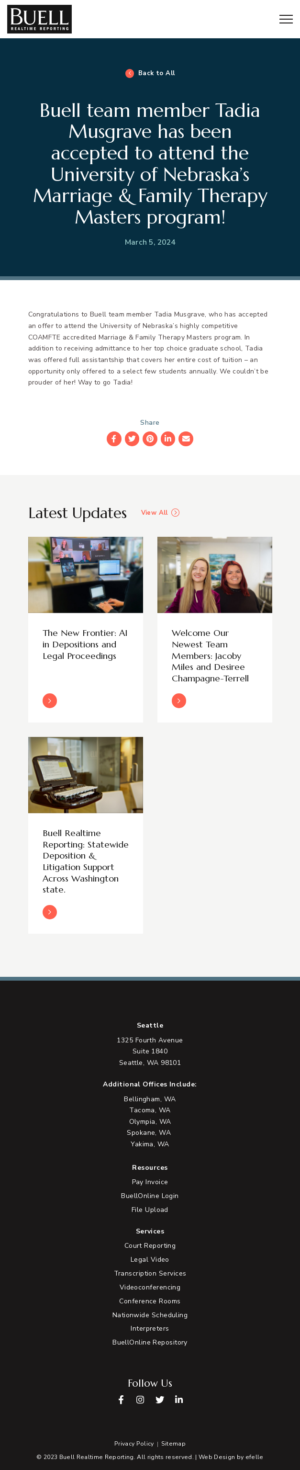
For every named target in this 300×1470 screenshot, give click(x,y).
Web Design (217, 1457)
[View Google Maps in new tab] (150, 1051)
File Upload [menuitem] (150, 1209)
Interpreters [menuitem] (150, 1328)
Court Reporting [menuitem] (150, 1245)
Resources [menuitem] (149, 1168)
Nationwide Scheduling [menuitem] (150, 1315)
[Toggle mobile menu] (286, 19)
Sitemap (173, 1443)
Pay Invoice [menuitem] (150, 1182)
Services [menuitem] (150, 1231)
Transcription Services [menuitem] (150, 1273)
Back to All (156, 73)
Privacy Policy (134, 1443)
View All (154, 513)
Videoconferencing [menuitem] (150, 1287)
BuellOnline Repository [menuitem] (150, 1342)
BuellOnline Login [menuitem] (150, 1195)
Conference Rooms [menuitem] (149, 1301)
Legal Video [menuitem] (150, 1259)
